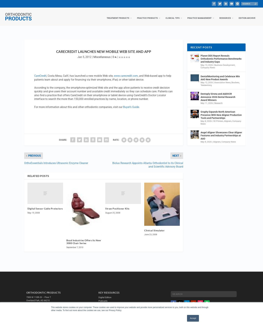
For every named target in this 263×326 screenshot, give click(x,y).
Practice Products (147, 15)
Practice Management (199, 15)
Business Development (224, 62)
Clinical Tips (172, 15)
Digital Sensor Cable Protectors (45, 205)
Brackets (235, 79)
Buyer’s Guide (131, 103)
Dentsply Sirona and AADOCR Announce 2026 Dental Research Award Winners (218, 93)
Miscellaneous (102, 53)
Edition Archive (247, 15)
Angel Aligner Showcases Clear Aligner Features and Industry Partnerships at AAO (221, 132)
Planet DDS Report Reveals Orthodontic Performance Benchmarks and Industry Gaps (221, 55)
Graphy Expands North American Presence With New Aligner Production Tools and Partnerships (221, 111)
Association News (222, 79)
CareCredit (40, 72)
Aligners (227, 118)
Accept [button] (193, 318)
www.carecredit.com (126, 72)
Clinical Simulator (154, 227)
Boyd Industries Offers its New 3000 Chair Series (83, 238)
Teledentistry (206, 82)
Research (218, 100)
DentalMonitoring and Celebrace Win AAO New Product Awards (220, 74)
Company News (208, 64)
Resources (225, 15)
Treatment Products (118, 15)
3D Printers (218, 118)
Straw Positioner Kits (117, 205)
